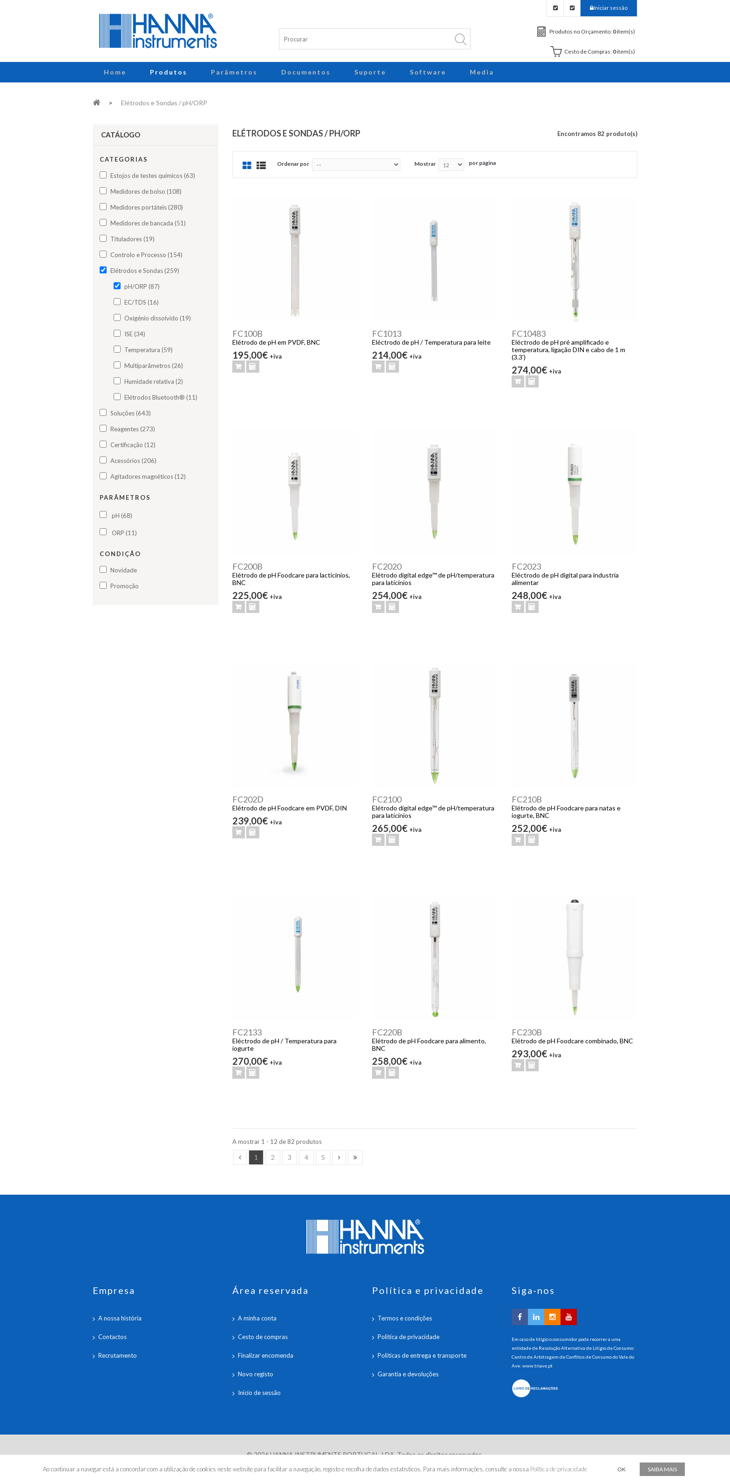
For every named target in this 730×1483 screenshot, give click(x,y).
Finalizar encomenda (265, 1355)
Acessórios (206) (133, 460)
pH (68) (122, 515)
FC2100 (386, 799)
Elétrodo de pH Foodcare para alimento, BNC (429, 1044)
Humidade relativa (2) (153, 381)
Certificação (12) (132, 445)
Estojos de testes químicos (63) (152, 175)
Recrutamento (117, 1355)
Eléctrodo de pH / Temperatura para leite (431, 342)
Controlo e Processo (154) (146, 255)
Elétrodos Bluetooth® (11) (160, 397)
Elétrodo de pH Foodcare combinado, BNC (572, 1041)
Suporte (370, 72)
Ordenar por (293, 163)
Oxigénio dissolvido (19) (157, 318)
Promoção (124, 586)
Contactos (112, 1336)
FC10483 (529, 333)
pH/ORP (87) (142, 286)
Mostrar (425, 163)
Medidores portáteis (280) (146, 207)
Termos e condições (405, 1318)
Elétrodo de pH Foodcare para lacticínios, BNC (291, 578)
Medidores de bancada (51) (148, 223)
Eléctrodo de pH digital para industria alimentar (565, 578)
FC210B (527, 799)
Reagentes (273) (132, 429)
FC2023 (526, 566)
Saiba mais (662, 1469)
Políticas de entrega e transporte (422, 1355)
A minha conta (257, 1318)
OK (621, 1469)
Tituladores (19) (132, 239)
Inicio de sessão (259, 1392)
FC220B (387, 1032)
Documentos (306, 72)
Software (428, 72)
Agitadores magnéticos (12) (148, 476)
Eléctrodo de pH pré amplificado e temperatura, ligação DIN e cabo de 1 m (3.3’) (568, 349)
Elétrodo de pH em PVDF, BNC (276, 342)
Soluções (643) (130, 413)
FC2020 (386, 566)
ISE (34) (134, 334)
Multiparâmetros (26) (153, 365)
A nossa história (120, 1318)
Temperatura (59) (148, 350)
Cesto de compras (263, 1336)
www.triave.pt (537, 1365)
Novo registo (255, 1374)
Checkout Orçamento (555, 8)
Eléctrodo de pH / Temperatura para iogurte (284, 1044)
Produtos (168, 72)
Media (482, 72)
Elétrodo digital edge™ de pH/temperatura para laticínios (433, 578)
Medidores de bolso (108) (146, 191)
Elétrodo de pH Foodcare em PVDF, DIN (289, 808)
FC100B (247, 333)
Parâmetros (234, 72)
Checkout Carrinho (572, 8)
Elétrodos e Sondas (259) (144, 270)
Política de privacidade (408, 1336)
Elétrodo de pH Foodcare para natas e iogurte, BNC (566, 811)
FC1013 (386, 333)
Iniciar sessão (611, 7)
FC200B (247, 566)
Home (115, 72)
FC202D (248, 799)
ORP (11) (124, 533)
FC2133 (247, 1032)
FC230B (527, 1032)
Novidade (123, 570)
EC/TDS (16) (141, 302)
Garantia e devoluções (408, 1374)
